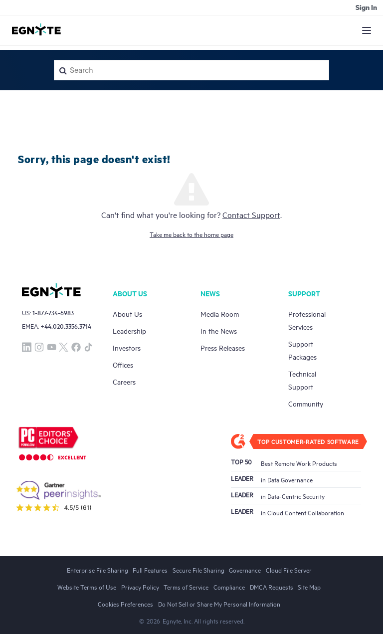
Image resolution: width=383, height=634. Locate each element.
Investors (127, 347)
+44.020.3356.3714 (65, 326)
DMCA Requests (271, 586)
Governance (245, 569)
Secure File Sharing (198, 569)
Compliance (229, 586)
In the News (218, 330)
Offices (123, 364)
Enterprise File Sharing (97, 569)
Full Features (150, 569)
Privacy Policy (140, 586)
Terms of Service (186, 586)
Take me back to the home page (191, 233)
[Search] (191, 70)
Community (305, 403)
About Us (127, 313)
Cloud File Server (289, 569)
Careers (124, 381)
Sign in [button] (366, 6)
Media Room (219, 313)
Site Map (309, 586)
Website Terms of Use (86, 586)
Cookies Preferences (125, 603)
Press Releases (222, 347)
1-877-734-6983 (53, 312)
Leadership (129, 330)
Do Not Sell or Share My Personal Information (219, 603)
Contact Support (251, 214)
